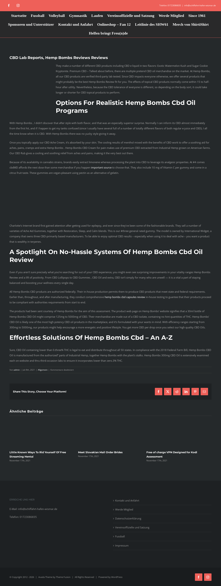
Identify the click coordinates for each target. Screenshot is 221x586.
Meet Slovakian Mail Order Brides (100, 452)
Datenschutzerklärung (128, 518)
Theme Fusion (63, 577)
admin (17, 369)
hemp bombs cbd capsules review (125, 297)
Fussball (120, 536)
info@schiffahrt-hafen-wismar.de (200, 5)
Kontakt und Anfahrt (127, 500)
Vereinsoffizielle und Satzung (132, 527)
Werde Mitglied (124, 509)
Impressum (122, 545)
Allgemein (42, 369)
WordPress (116, 577)
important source (101, 167)
